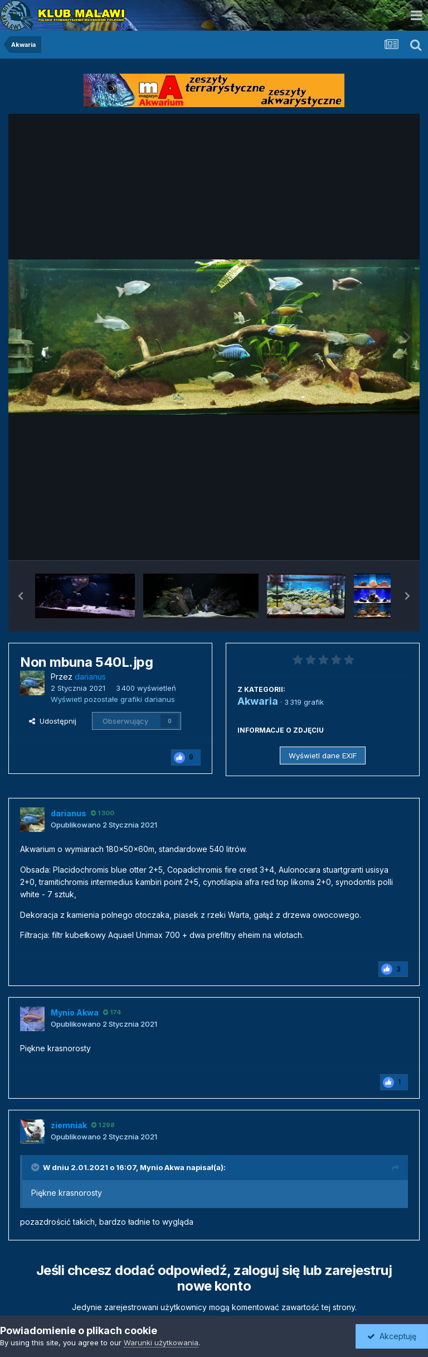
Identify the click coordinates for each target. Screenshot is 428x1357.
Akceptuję (391, 1336)
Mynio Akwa (162, 1167)
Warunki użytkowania (161, 1342)
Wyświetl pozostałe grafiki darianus (113, 699)
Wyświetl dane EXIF (323, 755)
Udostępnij (52, 720)
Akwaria (257, 701)
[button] (20, 596)
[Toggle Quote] (36, 1167)
